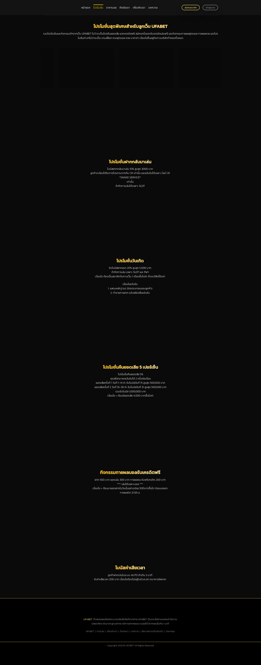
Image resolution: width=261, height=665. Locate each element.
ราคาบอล (111, 8)
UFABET (88, 619)
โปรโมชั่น (98, 8)
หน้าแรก (85, 8)
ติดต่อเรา (125, 8)
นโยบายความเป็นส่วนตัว (152, 631)
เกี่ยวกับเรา (139, 8)
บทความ (153, 8)
